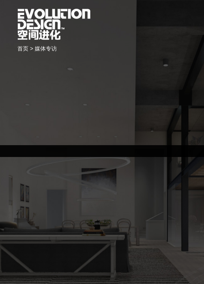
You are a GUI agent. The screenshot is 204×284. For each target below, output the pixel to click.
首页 (22, 48)
